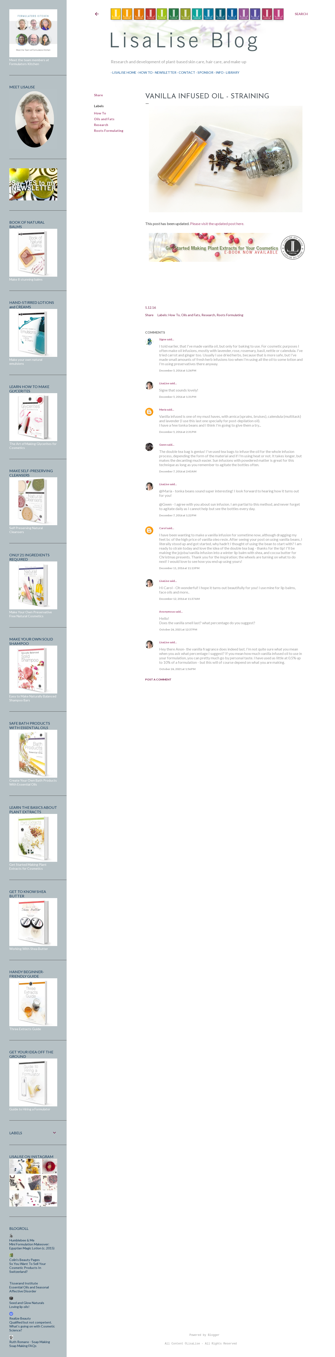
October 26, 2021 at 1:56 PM (177, 669)
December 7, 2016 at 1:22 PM (177, 515)
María (162, 409)
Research (101, 125)
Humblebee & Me (21, 1240)
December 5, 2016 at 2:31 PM (177, 432)
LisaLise (164, 383)
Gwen (163, 444)
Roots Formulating (108, 131)
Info (218, 72)
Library (231, 72)
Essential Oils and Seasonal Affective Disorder (29, 1289)
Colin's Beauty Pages (24, 1260)
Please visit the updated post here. (217, 223)
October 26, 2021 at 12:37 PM (178, 629)
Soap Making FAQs (23, 1346)
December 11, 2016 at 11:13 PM (179, 568)
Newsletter (164, 72)
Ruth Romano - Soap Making (29, 1342)
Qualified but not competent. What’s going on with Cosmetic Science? (32, 1326)
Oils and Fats (104, 119)
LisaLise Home (123, 72)
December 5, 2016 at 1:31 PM (177, 396)
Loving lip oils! (19, 1307)
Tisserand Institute (23, 1283)
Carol (162, 528)
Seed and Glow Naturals (26, 1303)
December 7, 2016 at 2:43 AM (177, 471)
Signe (162, 339)
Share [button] (98, 95)
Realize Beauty (20, 1318)
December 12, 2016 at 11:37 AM (179, 599)
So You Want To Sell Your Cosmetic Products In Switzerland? (27, 1268)
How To (144, 72)
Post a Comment (158, 679)
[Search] (301, 14)
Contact (185, 72)
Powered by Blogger (201, 1335)
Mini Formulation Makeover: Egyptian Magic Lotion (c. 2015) (31, 1246)
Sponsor (204, 72)
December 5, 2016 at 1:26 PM (177, 370)
